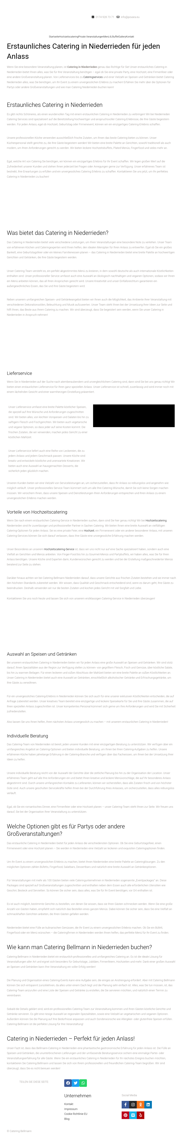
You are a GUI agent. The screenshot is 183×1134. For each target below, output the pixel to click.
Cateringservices (93, 77)
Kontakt (130, 37)
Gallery (122, 37)
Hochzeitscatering (68, 37)
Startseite (54, 37)
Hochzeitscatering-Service (59, 549)
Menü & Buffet (111, 37)
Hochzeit (89, 530)
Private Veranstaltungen (91, 37)
